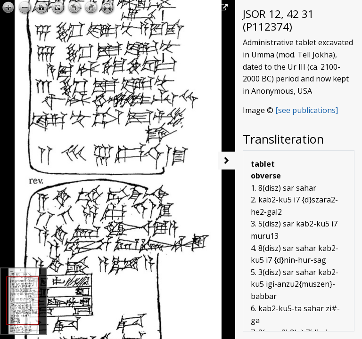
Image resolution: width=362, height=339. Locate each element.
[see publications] (306, 110)
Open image (201, 7)
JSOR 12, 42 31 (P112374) (278, 20)
